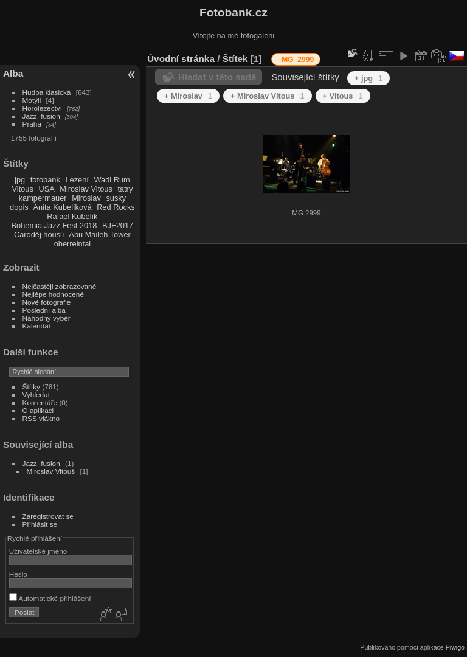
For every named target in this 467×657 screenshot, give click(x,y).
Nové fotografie (46, 302)
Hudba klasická (46, 92)
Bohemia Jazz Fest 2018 (54, 225)
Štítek (235, 59)
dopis (19, 207)
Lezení (76, 179)
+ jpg (368, 78)
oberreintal (72, 243)
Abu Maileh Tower (99, 234)
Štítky (31, 387)
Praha (31, 124)
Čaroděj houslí (39, 234)
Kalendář (36, 326)
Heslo (18, 574)
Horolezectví (42, 108)
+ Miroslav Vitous (267, 95)
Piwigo (455, 647)
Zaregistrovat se (48, 516)
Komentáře (40, 402)
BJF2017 (117, 225)
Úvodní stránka (181, 59)
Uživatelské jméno (38, 551)
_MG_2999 (296, 59)
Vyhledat (36, 394)
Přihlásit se (40, 524)
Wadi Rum (112, 179)
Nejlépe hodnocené (53, 294)
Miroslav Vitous (86, 188)
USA (46, 188)
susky (116, 198)
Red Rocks (116, 207)
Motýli (31, 100)
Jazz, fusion (41, 116)
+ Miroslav (188, 95)
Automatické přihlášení (50, 598)
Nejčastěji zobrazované (59, 286)
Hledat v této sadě (217, 77)
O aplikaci (38, 410)
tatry (125, 188)
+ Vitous (343, 95)
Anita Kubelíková (62, 207)
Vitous (22, 188)
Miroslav (86, 198)
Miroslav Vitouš (51, 471)
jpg (20, 179)
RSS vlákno (41, 418)
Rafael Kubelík (72, 216)
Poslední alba (44, 310)
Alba (13, 73)
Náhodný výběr (46, 318)
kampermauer (43, 198)
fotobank (45, 179)
